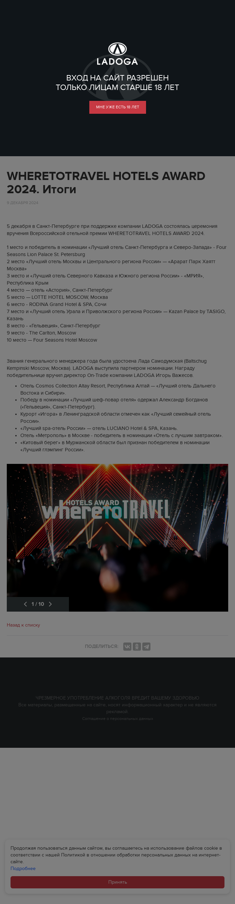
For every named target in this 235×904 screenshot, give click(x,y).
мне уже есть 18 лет (117, 107)
